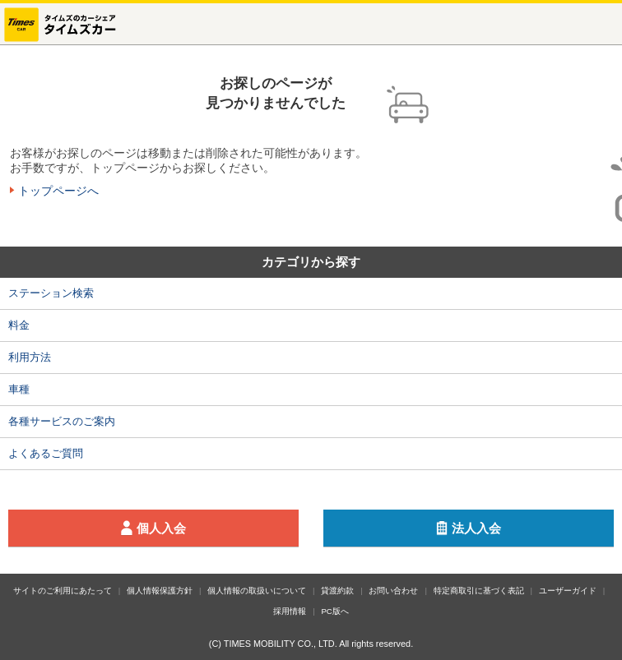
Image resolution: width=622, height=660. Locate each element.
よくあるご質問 (45, 453)
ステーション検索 (51, 293)
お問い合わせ (393, 590)
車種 (19, 389)
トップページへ (58, 190)
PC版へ (334, 611)
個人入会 (205, 528)
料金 (19, 325)
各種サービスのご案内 (61, 421)
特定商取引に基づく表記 (479, 590)
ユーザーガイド (567, 590)
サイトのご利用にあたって (62, 590)
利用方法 (29, 357)
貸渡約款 (337, 590)
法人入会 (521, 528)
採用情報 (289, 611)
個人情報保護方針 (160, 590)
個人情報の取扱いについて (256, 590)
